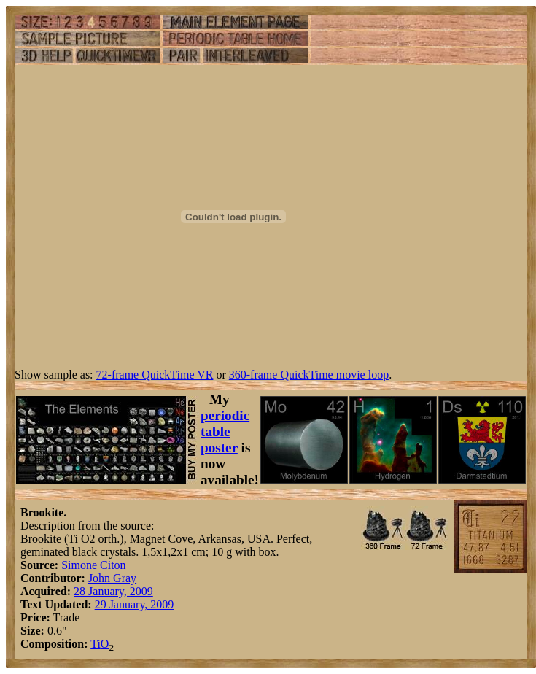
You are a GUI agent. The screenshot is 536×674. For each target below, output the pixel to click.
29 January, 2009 (134, 604)
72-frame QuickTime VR (155, 374)
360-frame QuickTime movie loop (309, 374)
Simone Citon (93, 565)
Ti (95, 644)
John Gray (112, 578)
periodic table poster (225, 431)
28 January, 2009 (113, 591)
